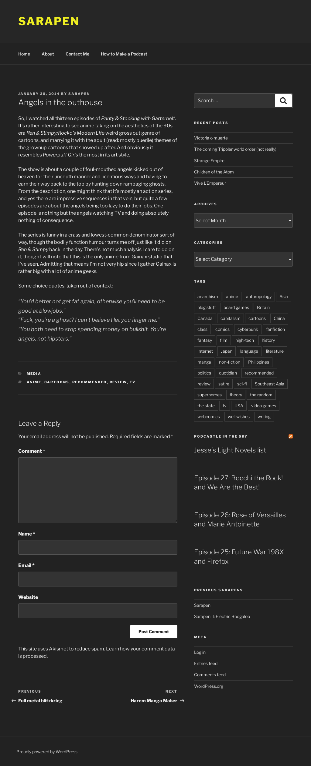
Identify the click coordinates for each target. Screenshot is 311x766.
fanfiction (275, 329)
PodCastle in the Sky (221, 436)
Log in (200, 652)
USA (238, 405)
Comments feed (210, 674)
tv (133, 382)
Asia (283, 296)
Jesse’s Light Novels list (230, 450)
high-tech (244, 340)
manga (204, 362)
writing (264, 416)
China (279, 318)
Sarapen (49, 21)
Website (28, 597)
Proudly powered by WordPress (46, 751)
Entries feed (205, 663)
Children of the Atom (214, 171)
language (249, 351)
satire (223, 383)
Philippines (258, 362)
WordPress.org (208, 686)
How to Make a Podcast (124, 53)
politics (204, 372)
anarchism (207, 296)
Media (34, 373)
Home (24, 53)
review (118, 382)
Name (26, 534)
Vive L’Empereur (210, 183)
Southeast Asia (269, 383)
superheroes (209, 394)
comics (222, 329)
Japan (226, 351)
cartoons (57, 382)
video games (263, 405)
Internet (205, 351)
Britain (263, 307)
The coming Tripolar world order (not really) (235, 149)
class (202, 329)
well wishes (239, 416)
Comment (31, 451)
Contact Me (77, 53)
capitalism (230, 318)
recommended (89, 382)
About (48, 53)
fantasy (204, 340)
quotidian (228, 372)
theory (236, 394)
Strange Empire (209, 160)
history (268, 340)
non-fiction (229, 362)
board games (236, 307)
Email (26, 565)
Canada (205, 318)
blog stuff (206, 307)
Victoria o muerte (211, 137)
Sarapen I (203, 605)
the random (261, 394)
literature (275, 351)
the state (206, 405)
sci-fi (242, 383)
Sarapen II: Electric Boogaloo (222, 616)
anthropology (259, 296)
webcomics (208, 416)
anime (34, 382)
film (223, 340)
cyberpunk (248, 329)
